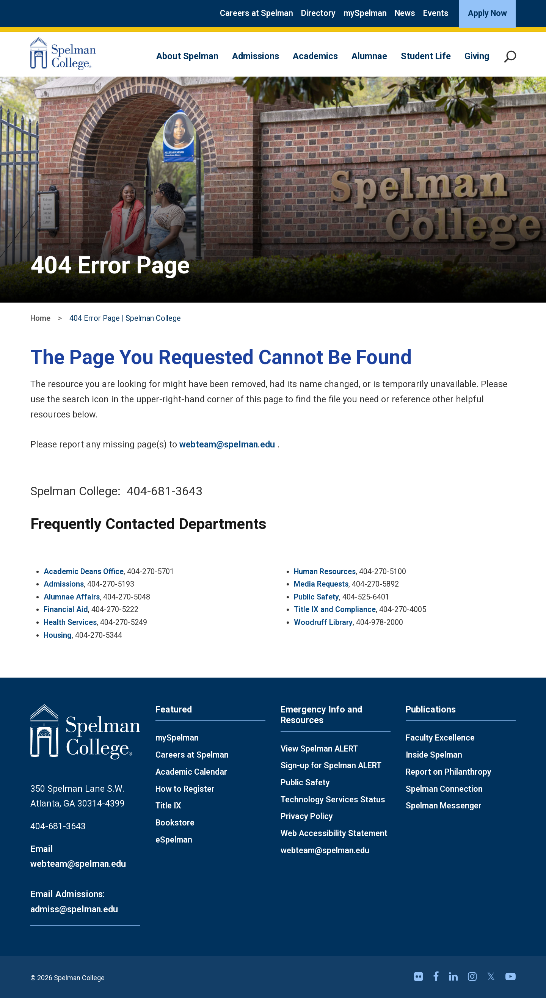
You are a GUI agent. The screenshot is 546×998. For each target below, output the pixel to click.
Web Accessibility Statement (334, 833)
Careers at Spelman (256, 13)
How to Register (185, 789)
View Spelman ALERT (319, 748)
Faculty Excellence (440, 737)
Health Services (70, 622)
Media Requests (321, 584)
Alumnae (369, 56)
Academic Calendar (191, 772)
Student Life (426, 56)
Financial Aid (66, 609)
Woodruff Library (323, 622)
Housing (58, 635)
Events (436, 13)
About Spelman (187, 56)
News (405, 13)
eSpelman (173, 839)
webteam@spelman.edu (227, 444)
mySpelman (365, 13)
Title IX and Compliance (335, 609)
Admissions (255, 56)
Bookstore (175, 822)
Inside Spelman (434, 754)
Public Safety (316, 597)
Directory (318, 13)
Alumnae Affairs (72, 597)
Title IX (168, 805)
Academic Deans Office (84, 571)
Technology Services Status (333, 799)
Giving (477, 56)
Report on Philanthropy (448, 772)
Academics (315, 56)
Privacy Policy (307, 816)
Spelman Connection (444, 789)
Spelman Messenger (444, 805)
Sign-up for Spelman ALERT (331, 765)
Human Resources (325, 571)
